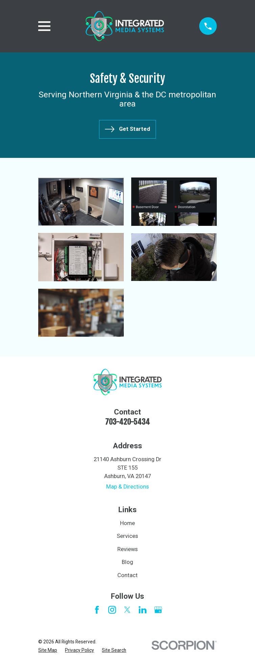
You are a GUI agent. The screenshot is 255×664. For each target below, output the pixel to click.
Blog (127, 562)
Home (127, 523)
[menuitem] (47, 650)
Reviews (127, 549)
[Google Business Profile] (158, 610)
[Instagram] (112, 610)
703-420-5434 (127, 422)
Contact (127, 575)
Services (127, 536)
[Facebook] (97, 610)
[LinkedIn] (142, 610)
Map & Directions (127, 486)
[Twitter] (127, 610)
